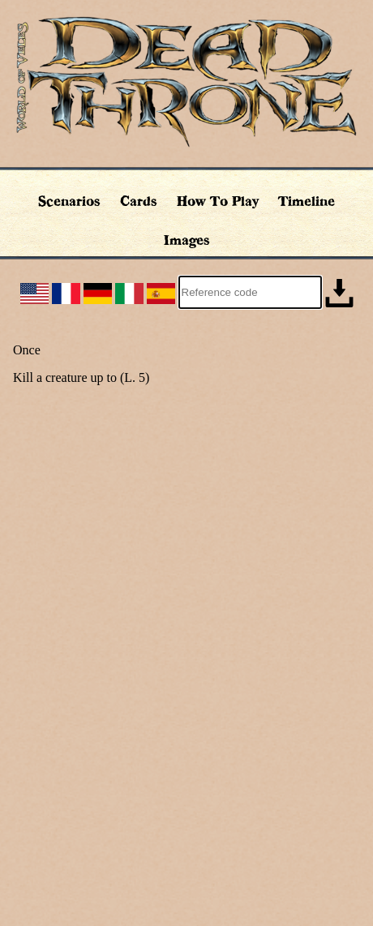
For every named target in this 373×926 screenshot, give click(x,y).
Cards (138, 201)
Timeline (306, 201)
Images (187, 240)
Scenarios (69, 201)
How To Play (218, 201)
